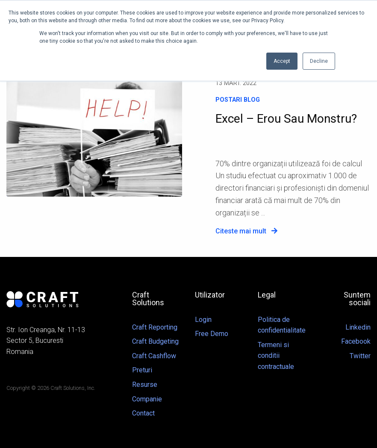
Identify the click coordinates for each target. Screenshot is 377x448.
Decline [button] (319, 61)
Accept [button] (282, 61)
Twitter (360, 356)
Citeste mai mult (246, 231)
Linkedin (358, 327)
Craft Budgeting (155, 341)
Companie (147, 399)
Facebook (356, 341)
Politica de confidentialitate (282, 325)
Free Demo (211, 334)
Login (203, 319)
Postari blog (237, 99)
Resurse (144, 384)
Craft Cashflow (154, 356)
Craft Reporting (154, 327)
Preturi (142, 370)
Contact (143, 413)
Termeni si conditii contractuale (276, 356)
